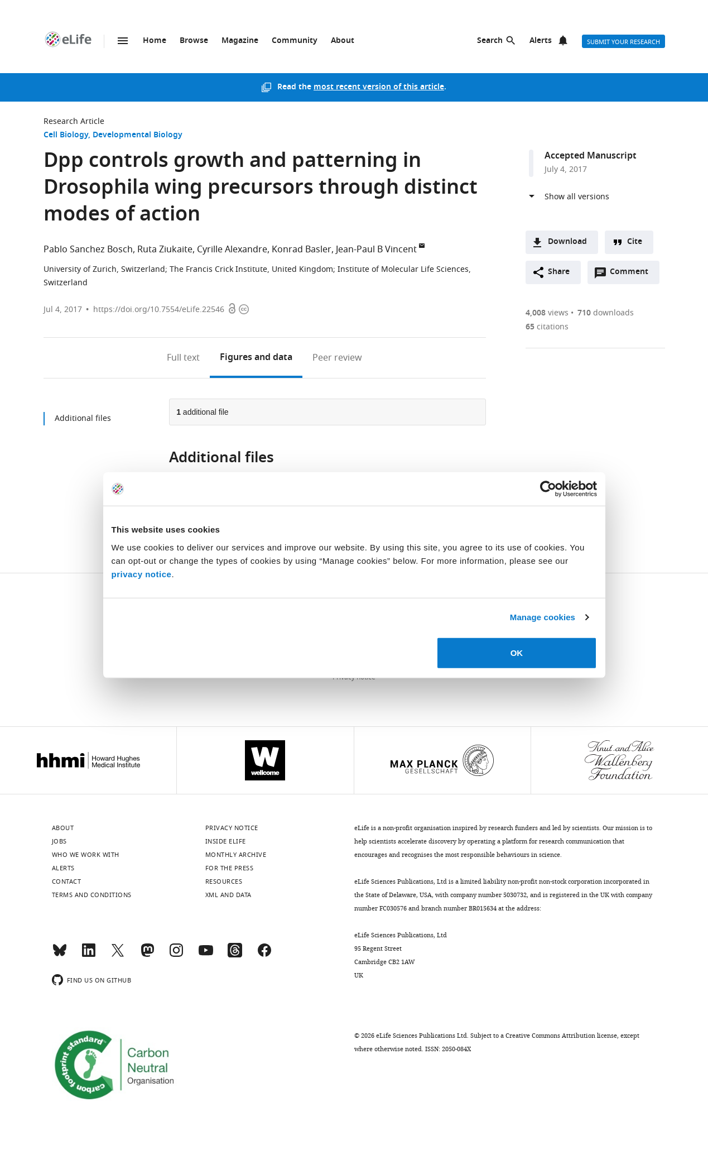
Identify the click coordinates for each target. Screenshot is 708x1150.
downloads (605, 313)
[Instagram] (176, 955)
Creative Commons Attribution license (561, 1035)
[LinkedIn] (89, 955)
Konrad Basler (301, 249)
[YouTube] (206, 955)
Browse (194, 41)
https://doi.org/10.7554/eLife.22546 (158, 309)
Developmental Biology (137, 135)
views (547, 313)
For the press (229, 868)
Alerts (540, 41)
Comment (632, 274)
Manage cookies (542, 617)
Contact (66, 881)
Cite (634, 242)
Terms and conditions (92, 894)
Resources (224, 881)
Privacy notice (231, 827)
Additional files (83, 418)
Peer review (337, 358)
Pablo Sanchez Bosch (88, 249)
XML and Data (228, 894)
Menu (122, 40)
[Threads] (235, 955)
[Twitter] (118, 955)
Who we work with (85, 854)
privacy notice (142, 573)
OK (516, 652)
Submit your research (623, 41)
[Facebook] (264, 955)
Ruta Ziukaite (164, 249)
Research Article (74, 121)
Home (154, 41)
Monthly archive (236, 854)
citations (547, 327)
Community (294, 41)
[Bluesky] (60, 955)
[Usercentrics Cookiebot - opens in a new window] (548, 489)
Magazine (239, 41)
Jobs (59, 841)
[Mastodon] (147, 955)
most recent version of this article (379, 87)
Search (490, 41)
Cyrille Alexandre (232, 249)
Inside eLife (225, 841)
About (342, 41)
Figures (256, 358)
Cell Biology (66, 135)
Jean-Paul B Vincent (376, 249)
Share (559, 272)
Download (567, 242)
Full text (183, 358)
